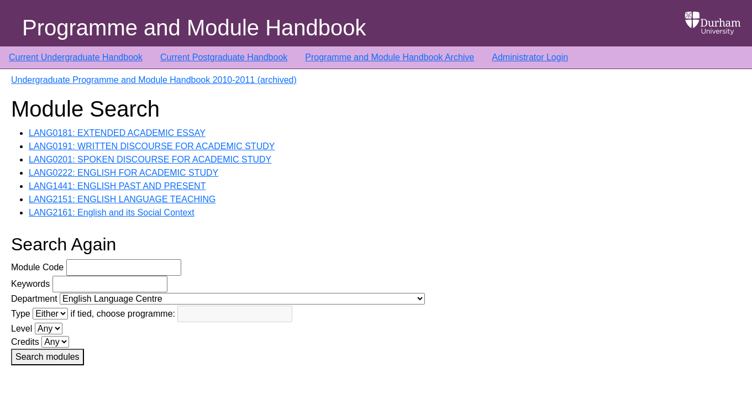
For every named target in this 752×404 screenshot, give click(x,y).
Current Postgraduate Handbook (223, 57)
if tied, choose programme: (123, 313)
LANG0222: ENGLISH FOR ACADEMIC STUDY (123, 172)
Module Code (37, 267)
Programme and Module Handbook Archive (389, 57)
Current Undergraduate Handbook (76, 57)
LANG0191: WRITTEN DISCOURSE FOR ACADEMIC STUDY (152, 146)
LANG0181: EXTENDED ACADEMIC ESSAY (117, 133)
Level (21, 328)
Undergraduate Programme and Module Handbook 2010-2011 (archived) (154, 80)
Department (34, 298)
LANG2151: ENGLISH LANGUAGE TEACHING (122, 199)
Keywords (30, 283)
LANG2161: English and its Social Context (111, 212)
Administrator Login (530, 57)
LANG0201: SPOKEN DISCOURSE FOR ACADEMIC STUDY (150, 159)
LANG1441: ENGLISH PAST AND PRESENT (117, 186)
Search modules (47, 356)
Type (20, 313)
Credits (25, 342)
